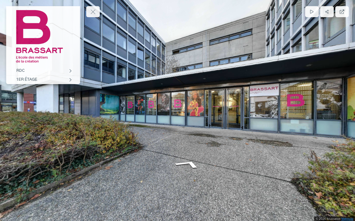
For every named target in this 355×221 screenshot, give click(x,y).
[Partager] (327, 11)
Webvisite (347, 218)
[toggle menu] (93, 11)
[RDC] (43, 71)
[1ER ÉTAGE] (43, 80)
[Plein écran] (342, 11)
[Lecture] (312, 11)
